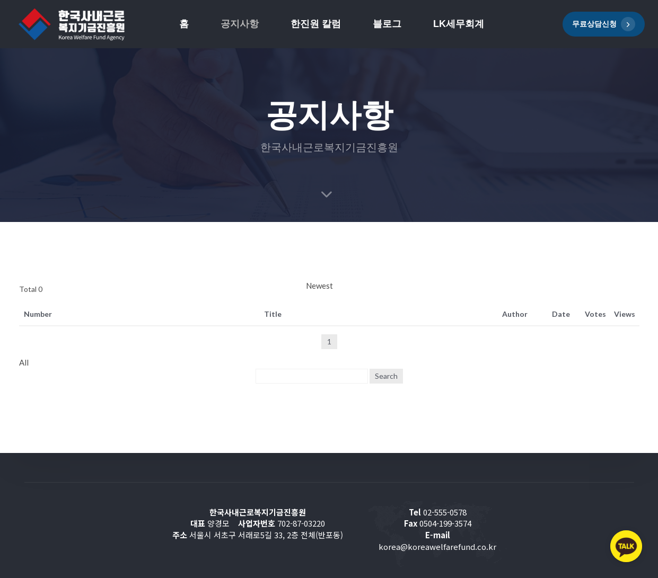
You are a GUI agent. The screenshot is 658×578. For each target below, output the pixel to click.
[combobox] (472, 286)
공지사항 (240, 24)
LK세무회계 (458, 24)
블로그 (387, 24)
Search (386, 375)
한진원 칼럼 (316, 24)
